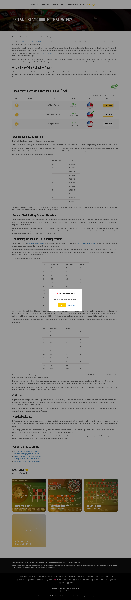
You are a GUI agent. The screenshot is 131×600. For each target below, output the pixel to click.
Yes (61, 305)
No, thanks (71, 305)
